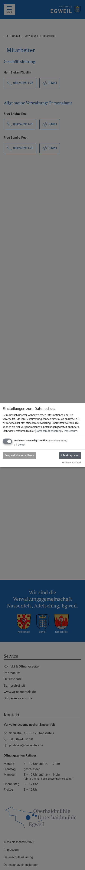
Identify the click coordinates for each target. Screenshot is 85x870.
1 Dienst (19, 444)
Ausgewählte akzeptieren (19, 455)
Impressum (70, 431)
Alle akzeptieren (70, 455)
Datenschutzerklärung (49, 431)
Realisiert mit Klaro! (71, 462)
